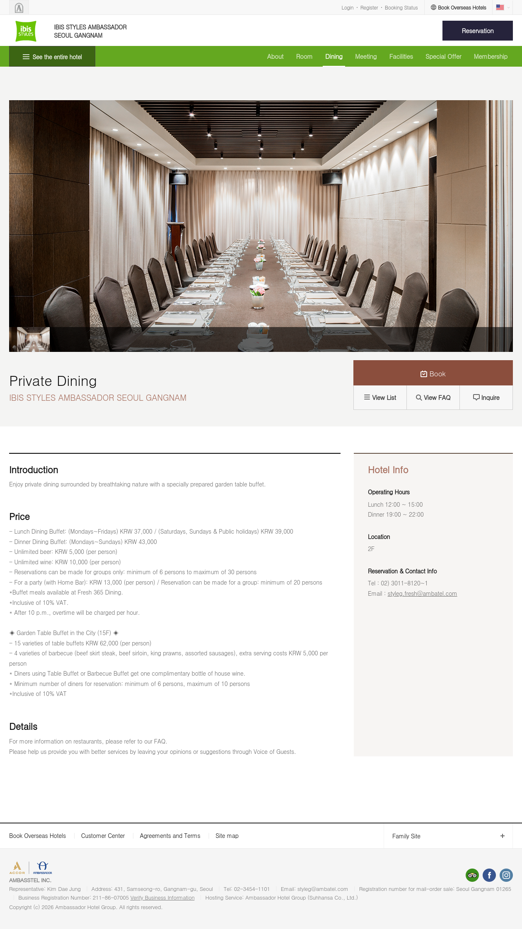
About (275, 56)
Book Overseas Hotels (37, 835)
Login (348, 7)
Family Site (402, 836)
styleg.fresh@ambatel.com (422, 593)
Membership (491, 56)
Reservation (478, 30)
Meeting (366, 56)
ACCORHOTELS (34, 869)
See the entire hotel (57, 57)
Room (304, 56)
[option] (29, 339)
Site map (227, 835)
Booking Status (401, 7)
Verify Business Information (162, 897)
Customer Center (103, 835)
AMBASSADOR (79, 869)
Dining (334, 56)
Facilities (401, 56)
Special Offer (443, 56)
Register (369, 7)
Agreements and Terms (170, 835)
